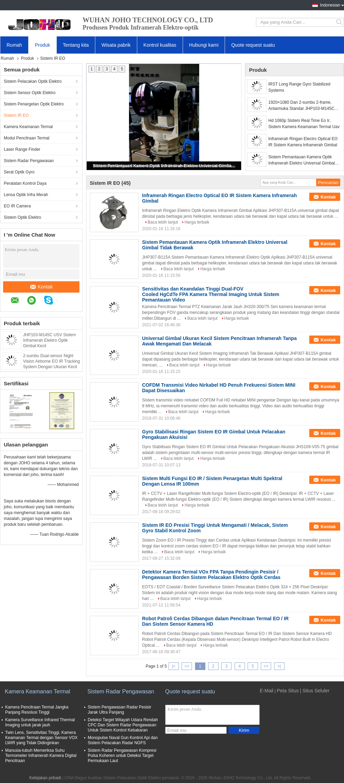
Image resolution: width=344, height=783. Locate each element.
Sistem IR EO (16, 115)
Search (339, 22)
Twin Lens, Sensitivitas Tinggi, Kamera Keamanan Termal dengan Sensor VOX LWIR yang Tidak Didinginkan (41, 737)
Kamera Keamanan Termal (28, 126)
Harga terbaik (196, 222)
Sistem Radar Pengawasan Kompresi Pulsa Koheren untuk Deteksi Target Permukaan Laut (122, 755)
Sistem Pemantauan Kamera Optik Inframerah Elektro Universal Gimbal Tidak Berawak (164, 165)
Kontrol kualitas (159, 45)
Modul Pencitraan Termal (27, 138)
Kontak (41, 287)
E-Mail (266, 690)
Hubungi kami (204, 45)
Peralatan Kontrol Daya (25, 183)
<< (186, 666)
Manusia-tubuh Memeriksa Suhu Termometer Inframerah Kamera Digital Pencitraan (40, 755)
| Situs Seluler (315, 690)
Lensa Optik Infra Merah (26, 194)
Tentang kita (76, 45)
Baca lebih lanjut (163, 222)
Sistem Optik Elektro (22, 217)
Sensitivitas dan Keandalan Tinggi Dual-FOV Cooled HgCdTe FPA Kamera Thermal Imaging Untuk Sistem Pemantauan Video (210, 294)
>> (266, 666)
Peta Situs (288, 690)
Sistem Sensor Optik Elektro (29, 92)
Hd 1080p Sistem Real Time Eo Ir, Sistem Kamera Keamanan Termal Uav (304, 123)
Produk (42, 45)
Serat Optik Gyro (19, 172)
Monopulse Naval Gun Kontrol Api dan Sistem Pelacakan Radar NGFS (123, 740)
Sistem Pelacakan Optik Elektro (33, 81)
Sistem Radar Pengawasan (29, 160)
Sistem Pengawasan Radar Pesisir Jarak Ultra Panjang (119, 710)
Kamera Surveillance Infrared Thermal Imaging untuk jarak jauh (40, 722)
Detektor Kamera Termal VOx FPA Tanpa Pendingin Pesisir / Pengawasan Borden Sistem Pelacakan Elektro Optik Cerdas (211, 574)
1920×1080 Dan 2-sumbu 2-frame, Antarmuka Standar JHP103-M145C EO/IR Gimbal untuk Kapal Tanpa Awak (304, 106)
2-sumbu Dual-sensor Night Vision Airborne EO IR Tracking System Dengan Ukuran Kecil (51, 361)
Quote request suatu (253, 45)
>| (279, 666)
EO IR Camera (17, 206)
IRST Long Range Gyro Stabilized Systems (299, 87)
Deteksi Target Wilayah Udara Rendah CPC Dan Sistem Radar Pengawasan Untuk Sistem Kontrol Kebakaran (123, 725)
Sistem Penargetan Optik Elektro (34, 104)
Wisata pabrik (116, 45)
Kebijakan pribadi (45, 777)
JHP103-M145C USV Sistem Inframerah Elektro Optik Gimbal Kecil (49, 340)
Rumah (14, 45)
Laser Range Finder (22, 149)
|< (173, 666)
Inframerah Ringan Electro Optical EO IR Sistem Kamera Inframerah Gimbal (302, 141)
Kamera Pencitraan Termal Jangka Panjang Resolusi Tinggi (36, 710)
